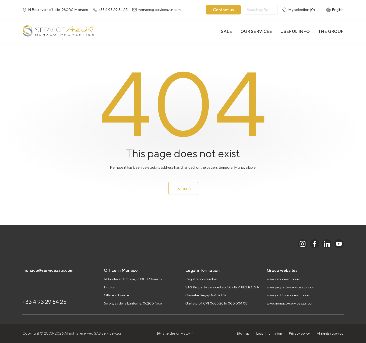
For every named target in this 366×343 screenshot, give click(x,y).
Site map (242, 333)
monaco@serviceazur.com (48, 270)
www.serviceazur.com (283, 279)
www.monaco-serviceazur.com (290, 303)
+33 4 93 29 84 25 (44, 301)
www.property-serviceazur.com (291, 287)
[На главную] (58, 31)
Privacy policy (299, 333)
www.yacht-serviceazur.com (288, 295)
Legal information (269, 333)
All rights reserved (330, 333)
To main (183, 188)
